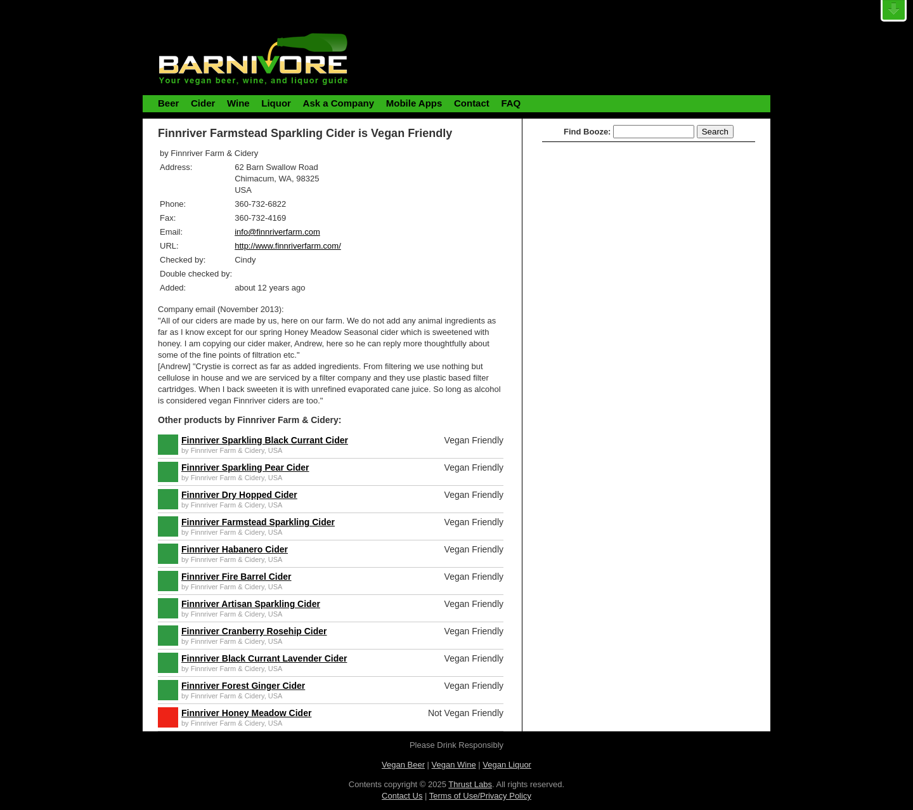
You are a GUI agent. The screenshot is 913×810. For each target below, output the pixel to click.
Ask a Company (339, 103)
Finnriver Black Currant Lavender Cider (264, 658)
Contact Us (402, 795)
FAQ (511, 103)
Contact (471, 103)
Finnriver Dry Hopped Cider (239, 495)
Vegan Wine (454, 764)
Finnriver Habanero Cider (234, 549)
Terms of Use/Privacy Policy (480, 795)
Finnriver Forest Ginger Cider (243, 686)
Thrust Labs (470, 784)
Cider (203, 103)
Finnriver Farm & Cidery (227, 450)
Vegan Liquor (506, 764)
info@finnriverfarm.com (277, 232)
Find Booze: (587, 131)
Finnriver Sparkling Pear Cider (245, 467)
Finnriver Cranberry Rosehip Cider (254, 631)
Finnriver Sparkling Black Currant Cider (264, 440)
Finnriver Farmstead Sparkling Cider (258, 522)
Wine (238, 103)
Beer (168, 103)
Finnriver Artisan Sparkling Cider (250, 604)
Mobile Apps (414, 103)
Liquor (276, 103)
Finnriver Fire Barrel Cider (236, 577)
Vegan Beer (403, 764)
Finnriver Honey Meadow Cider (246, 713)
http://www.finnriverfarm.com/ (288, 246)
